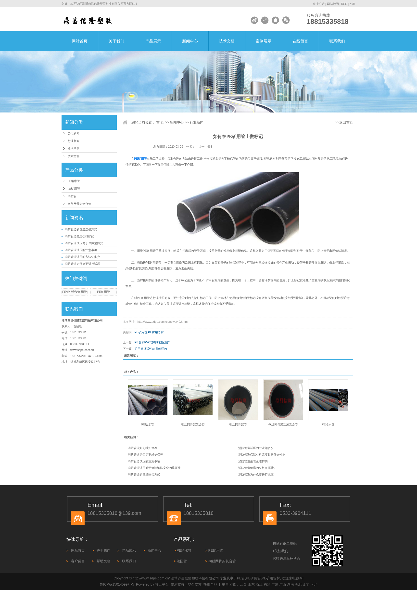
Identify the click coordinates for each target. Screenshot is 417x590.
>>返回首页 (344, 122)
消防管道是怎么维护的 (79, 236)
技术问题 (73, 148)
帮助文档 (103, 561)
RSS (344, 4)
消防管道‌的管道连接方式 (81, 229)
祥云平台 (162, 584)
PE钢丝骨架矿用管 (74, 292)
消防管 (72, 196)
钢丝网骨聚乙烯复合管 (283, 424)
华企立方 (195, 584)
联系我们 (337, 41)
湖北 (298, 584)
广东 (274, 584)
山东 (251, 584)
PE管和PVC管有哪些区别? (152, 342)
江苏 (243, 584)
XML (353, 4)
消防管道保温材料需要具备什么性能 (261, 454)
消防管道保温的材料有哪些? (256, 468)
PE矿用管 (74, 188)
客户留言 (78, 561)
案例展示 (263, 41)
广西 (282, 584)
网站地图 (333, 4)
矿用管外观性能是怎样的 (151, 349)
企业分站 (319, 4)
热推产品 (210, 584)
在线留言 (300, 41)
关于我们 (116, 41)
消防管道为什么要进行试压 (82, 264)
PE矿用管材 (156, 332)
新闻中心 (190, 41)
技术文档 (227, 41)
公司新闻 (73, 133)
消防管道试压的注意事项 (81, 250)
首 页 (160, 122)
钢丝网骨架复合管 (79, 204)
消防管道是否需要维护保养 (145, 454)
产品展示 (153, 41)
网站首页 (80, 41)
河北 (313, 584)
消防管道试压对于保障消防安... (85, 243)
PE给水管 (74, 181)
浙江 (259, 584)
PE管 (241, 578)
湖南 (290, 584)
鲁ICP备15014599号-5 (117, 584)
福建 (267, 584)
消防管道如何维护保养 (142, 448)
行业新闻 (73, 141)
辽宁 (306, 584)
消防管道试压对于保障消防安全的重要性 (154, 468)
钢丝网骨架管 (238, 424)
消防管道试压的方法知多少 (82, 257)
